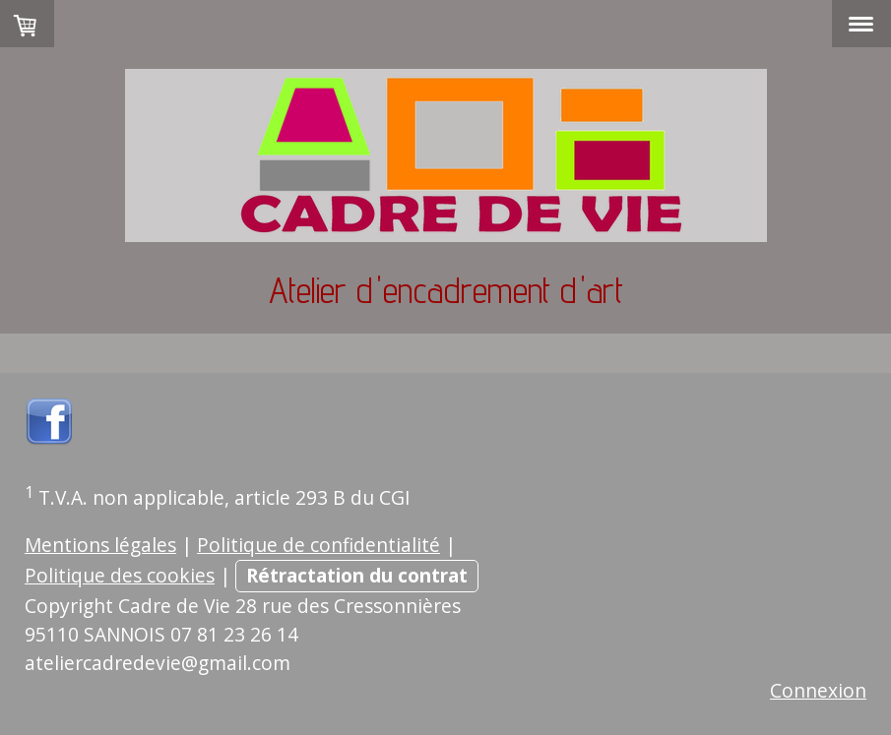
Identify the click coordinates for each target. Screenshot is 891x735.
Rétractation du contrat (357, 575)
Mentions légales (100, 544)
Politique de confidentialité (318, 544)
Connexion (818, 690)
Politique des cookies (120, 575)
